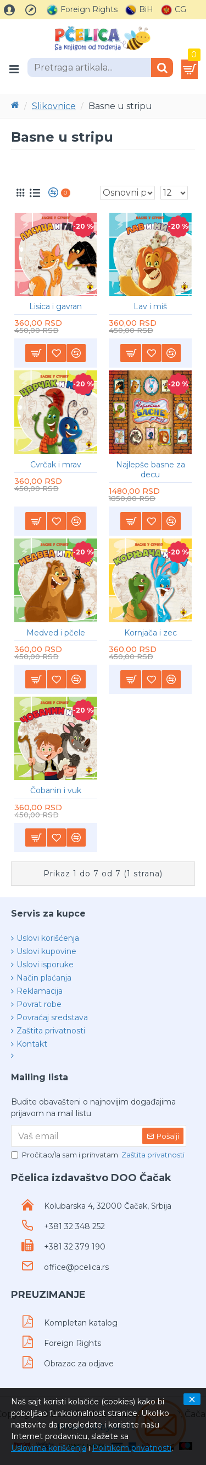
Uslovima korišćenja (48, 1448)
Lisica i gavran (55, 306)
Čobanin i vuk (55, 790)
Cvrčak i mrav (55, 465)
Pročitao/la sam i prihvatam (98, 1155)
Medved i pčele (55, 633)
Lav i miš (150, 306)
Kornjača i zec (150, 633)
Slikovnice (54, 106)
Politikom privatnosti (131, 1448)
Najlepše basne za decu (150, 470)
